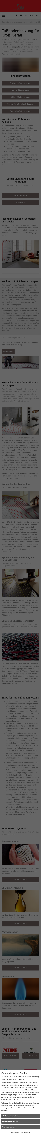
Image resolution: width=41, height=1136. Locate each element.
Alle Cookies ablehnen (10, 1121)
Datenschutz (25, 1133)
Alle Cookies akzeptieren (10, 1116)
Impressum (15, 1133)
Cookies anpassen (8, 1127)
